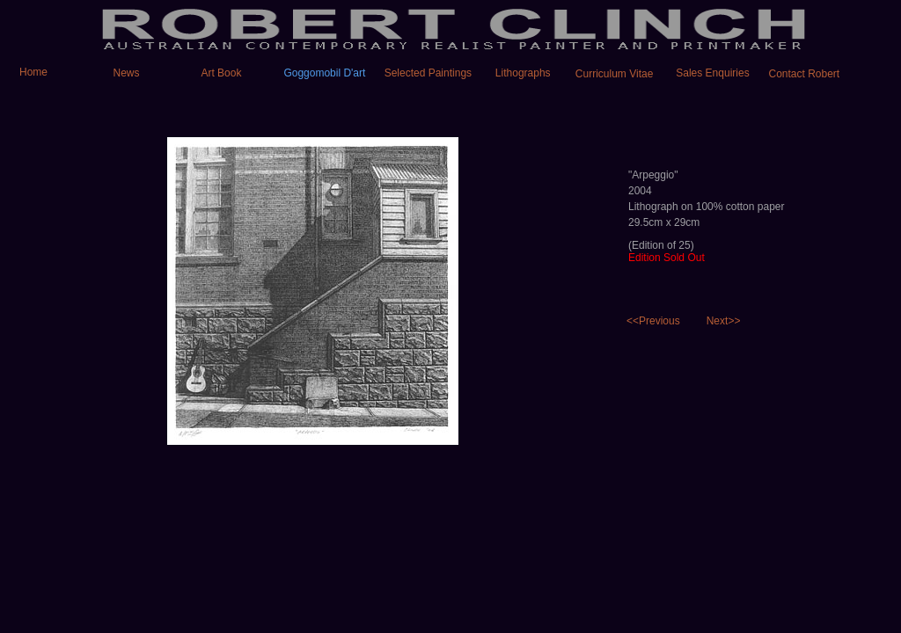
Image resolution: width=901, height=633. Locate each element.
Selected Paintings (428, 73)
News (127, 73)
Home (25, 72)
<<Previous (653, 321)
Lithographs (523, 73)
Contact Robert (803, 74)
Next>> (724, 321)
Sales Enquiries (712, 73)
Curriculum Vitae (614, 74)
